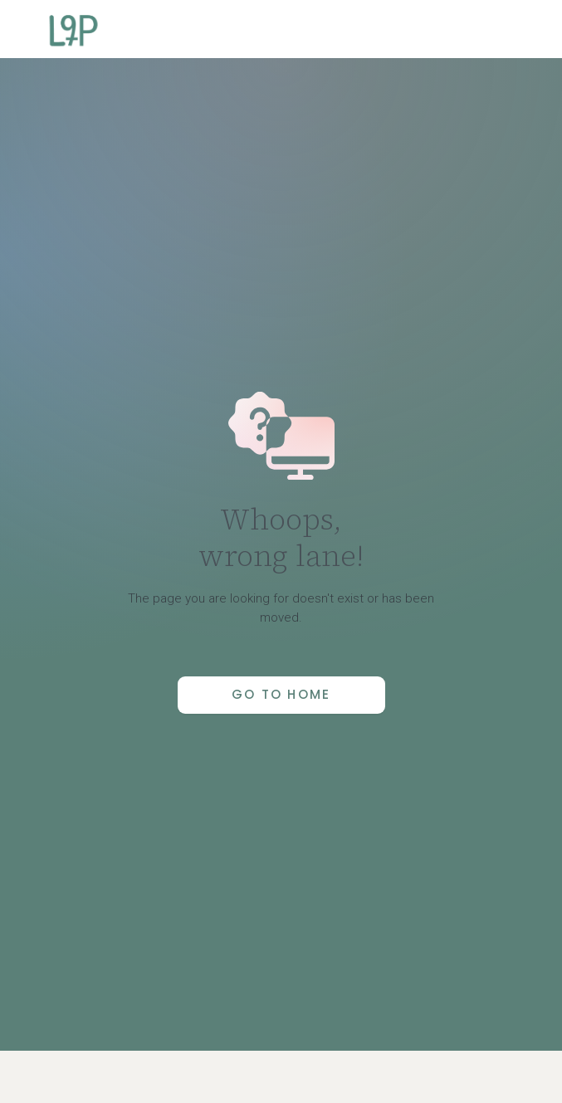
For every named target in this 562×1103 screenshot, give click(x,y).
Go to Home (281, 694)
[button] (524, 29)
